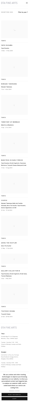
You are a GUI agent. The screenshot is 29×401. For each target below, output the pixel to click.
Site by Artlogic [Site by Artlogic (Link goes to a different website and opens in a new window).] (4, 398)
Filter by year (22, 12)
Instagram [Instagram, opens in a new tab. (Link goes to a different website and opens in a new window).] (12, 389)
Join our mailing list (2, 389)
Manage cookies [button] (19, 394)
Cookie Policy (11, 394)
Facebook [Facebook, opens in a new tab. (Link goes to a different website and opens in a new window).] (9, 389)
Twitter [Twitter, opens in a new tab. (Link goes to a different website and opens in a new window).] (6, 389)
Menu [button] (27, 3)
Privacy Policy (4, 394)
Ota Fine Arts (9, 3)
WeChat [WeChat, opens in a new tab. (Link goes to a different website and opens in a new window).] (15, 389)
